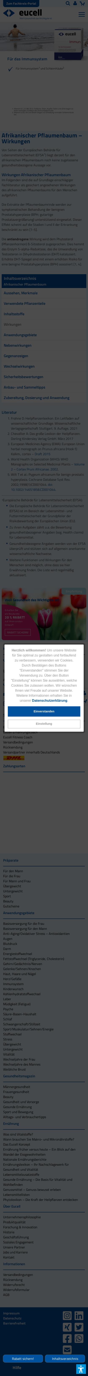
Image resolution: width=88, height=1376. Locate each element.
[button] (44, 724)
